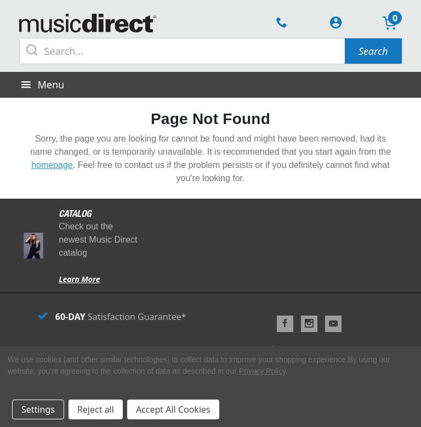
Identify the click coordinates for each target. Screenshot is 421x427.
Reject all (95, 409)
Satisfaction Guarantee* (112, 317)
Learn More (79, 279)
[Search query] (182, 51)
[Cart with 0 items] (389, 24)
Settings (38, 409)
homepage (52, 165)
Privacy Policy (262, 371)
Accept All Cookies (173, 409)
